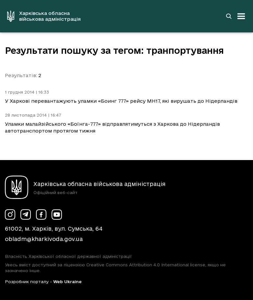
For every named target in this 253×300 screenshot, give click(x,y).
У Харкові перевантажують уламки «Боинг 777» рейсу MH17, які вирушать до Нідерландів (121, 101)
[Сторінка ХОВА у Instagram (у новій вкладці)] (10, 214)
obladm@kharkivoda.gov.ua (44, 239)
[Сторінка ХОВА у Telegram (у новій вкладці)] (25, 214)
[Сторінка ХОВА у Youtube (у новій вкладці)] (57, 214)
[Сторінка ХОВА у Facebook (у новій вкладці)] (41, 214)
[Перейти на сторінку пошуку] (229, 16)
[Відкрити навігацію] (241, 16)
